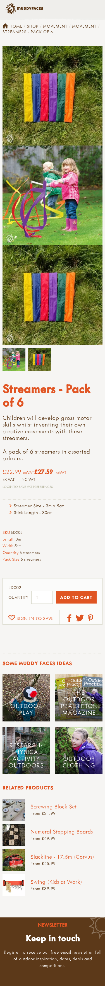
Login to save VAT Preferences (28, 486)
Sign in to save (34, 618)
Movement (55, 26)
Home (12, 26)
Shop (33, 26)
